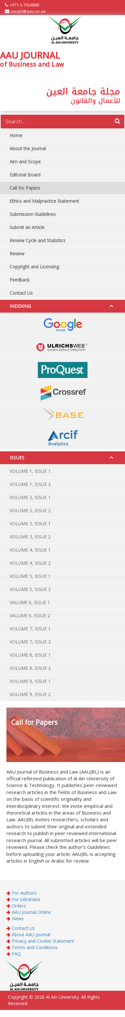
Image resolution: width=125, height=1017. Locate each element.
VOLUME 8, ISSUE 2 (30, 668)
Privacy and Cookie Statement (43, 941)
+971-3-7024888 (24, 5)
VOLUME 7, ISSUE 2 (30, 642)
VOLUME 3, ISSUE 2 (30, 537)
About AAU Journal (31, 934)
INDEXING (20, 306)
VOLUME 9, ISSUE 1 (30, 681)
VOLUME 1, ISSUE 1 (30, 471)
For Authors (24, 893)
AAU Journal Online (31, 912)
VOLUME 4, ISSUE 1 (30, 550)
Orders (19, 906)
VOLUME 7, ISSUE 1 (30, 629)
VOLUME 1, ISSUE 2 (30, 484)
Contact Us (23, 928)
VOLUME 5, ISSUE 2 (30, 589)
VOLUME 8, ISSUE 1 (30, 655)
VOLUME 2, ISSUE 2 (30, 510)
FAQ (16, 954)
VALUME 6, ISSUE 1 (30, 602)
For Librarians (26, 899)
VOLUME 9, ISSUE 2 (30, 694)
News (18, 918)
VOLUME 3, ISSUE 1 (30, 524)
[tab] (62, 306)
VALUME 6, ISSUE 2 (30, 615)
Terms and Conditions (35, 947)
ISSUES (17, 458)
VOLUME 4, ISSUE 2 (30, 563)
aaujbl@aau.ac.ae (28, 11)
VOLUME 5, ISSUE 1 (30, 576)
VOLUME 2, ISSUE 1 (30, 497)
